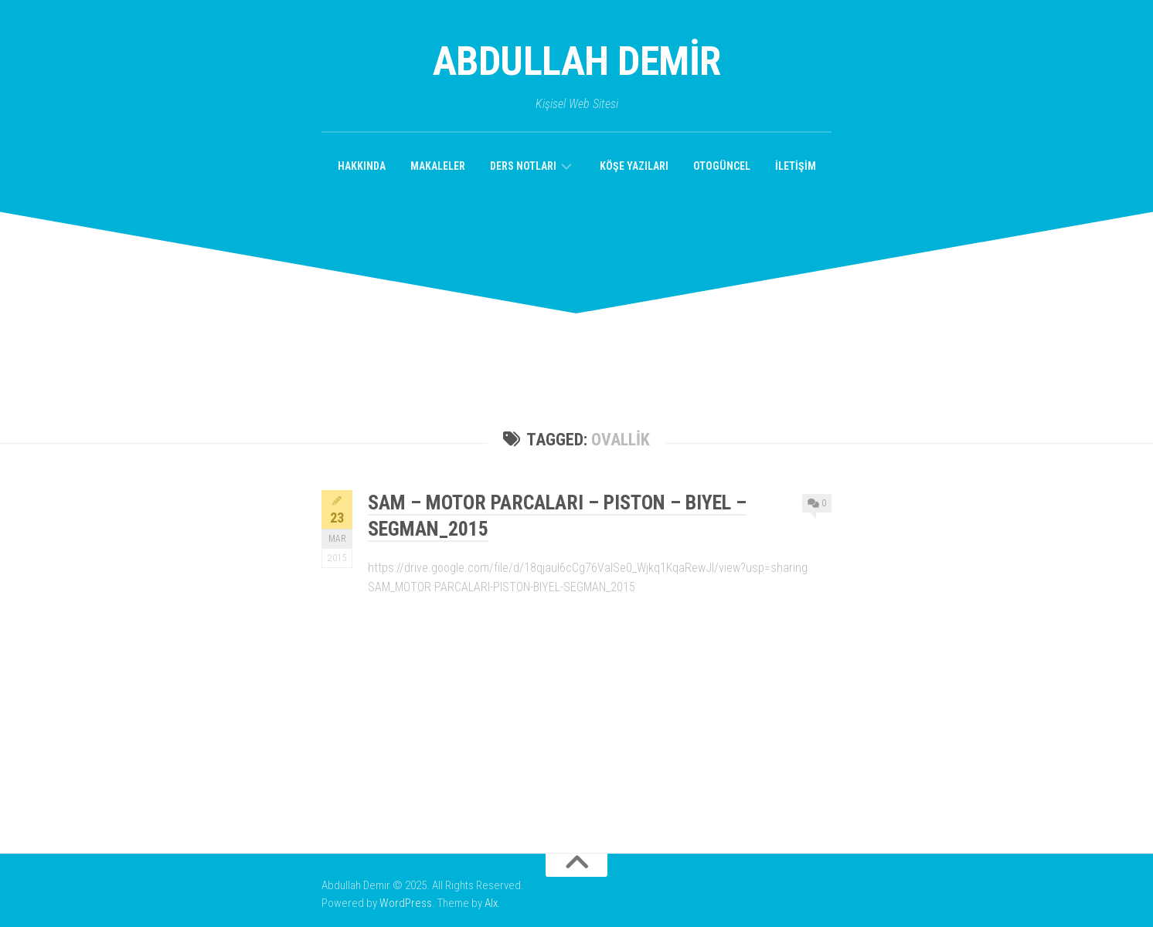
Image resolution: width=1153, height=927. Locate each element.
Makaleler (437, 166)
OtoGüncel (721, 166)
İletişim (795, 166)
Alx (491, 903)
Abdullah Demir (577, 61)
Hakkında (362, 166)
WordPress (405, 903)
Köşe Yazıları (634, 166)
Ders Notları (523, 166)
